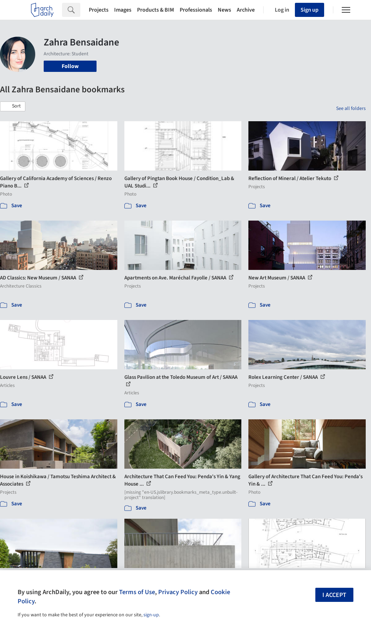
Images (122, 10)
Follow (70, 66)
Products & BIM (155, 10)
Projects (99, 10)
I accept (334, 595)
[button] (12, 106)
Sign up (310, 10)
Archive (246, 10)
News (224, 10)
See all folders (351, 108)
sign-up (151, 614)
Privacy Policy (178, 592)
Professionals (196, 10)
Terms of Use (137, 592)
